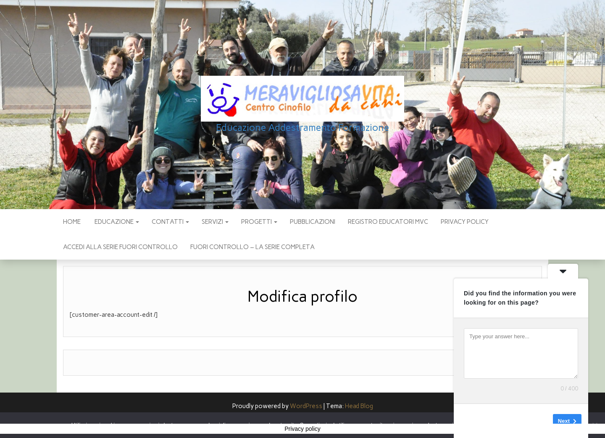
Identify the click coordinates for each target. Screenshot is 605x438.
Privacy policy (465, 222)
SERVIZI (215, 222)
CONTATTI (170, 222)
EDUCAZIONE (116, 222)
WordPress (306, 406)
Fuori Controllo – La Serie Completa (252, 247)
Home (72, 222)
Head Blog (359, 406)
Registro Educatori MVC (388, 222)
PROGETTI (259, 222)
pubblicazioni (312, 222)
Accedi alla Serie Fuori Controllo (120, 247)
